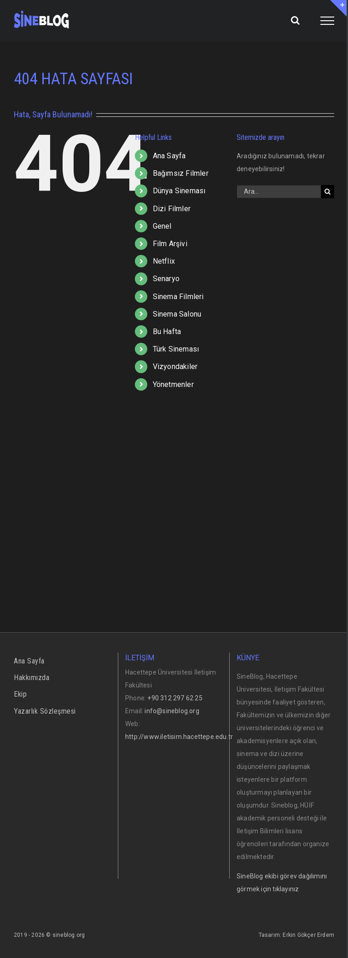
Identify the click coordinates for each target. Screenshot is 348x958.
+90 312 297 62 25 (174, 698)
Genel (162, 226)
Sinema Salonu (177, 314)
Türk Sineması (176, 349)
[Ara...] (279, 191)
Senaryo (166, 278)
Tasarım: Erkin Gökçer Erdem (296, 935)
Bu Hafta (167, 331)
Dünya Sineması (179, 190)
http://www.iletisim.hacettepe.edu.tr (179, 736)
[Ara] (327, 191)
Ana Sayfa (169, 155)
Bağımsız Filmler (181, 173)
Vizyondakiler (175, 366)
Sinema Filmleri (178, 296)
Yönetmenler (173, 384)
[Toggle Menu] (327, 21)
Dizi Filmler (172, 208)
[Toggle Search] (295, 20)
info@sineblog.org (172, 711)
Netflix (164, 261)
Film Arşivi (170, 243)
